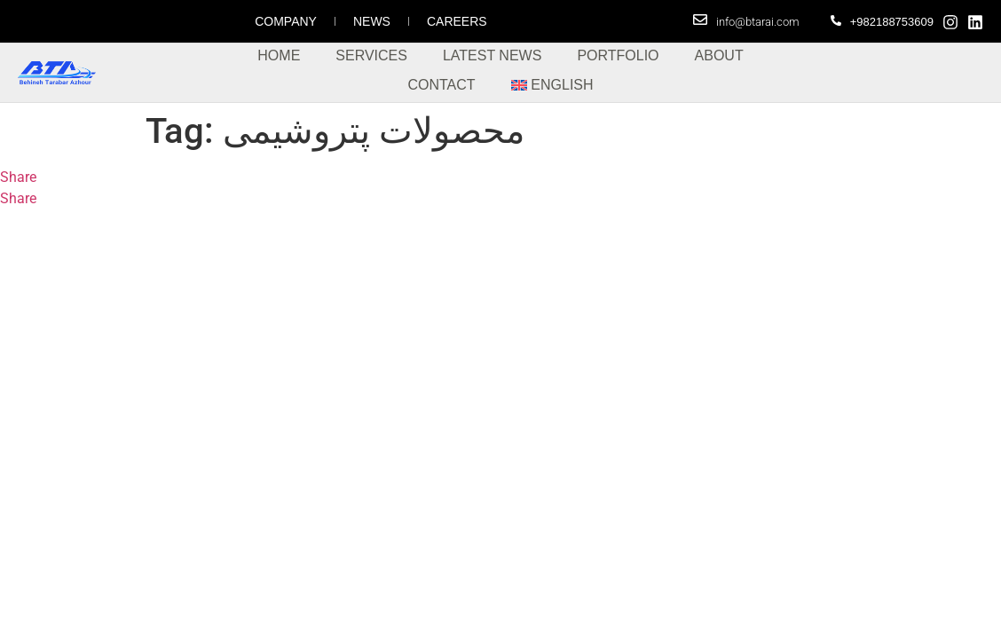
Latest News (492, 55)
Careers (457, 21)
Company (286, 21)
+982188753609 (892, 21)
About (719, 55)
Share (18, 177)
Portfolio (617, 55)
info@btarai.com (758, 21)
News (371, 21)
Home (278, 55)
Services (371, 55)
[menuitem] (552, 85)
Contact (441, 84)
